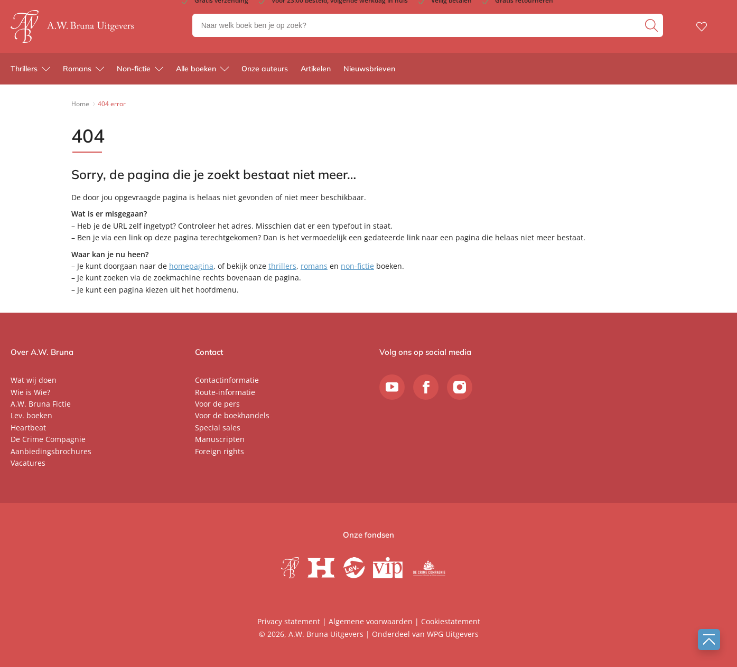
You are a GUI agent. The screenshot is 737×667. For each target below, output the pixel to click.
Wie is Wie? (30, 392)
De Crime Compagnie (48, 439)
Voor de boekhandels (232, 415)
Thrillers (24, 68)
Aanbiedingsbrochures (51, 451)
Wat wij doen (34, 380)
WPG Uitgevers (453, 634)
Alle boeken (196, 68)
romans (314, 266)
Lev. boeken (31, 415)
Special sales (217, 427)
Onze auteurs (264, 68)
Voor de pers (217, 404)
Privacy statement (288, 621)
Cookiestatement (450, 621)
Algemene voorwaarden (371, 621)
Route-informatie (225, 392)
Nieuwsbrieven (369, 68)
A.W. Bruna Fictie (41, 404)
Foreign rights (219, 451)
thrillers (282, 266)
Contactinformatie (227, 380)
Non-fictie (134, 68)
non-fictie (357, 266)
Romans (77, 68)
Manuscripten (220, 439)
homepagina (191, 266)
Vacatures (28, 463)
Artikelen (316, 68)
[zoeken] (652, 25)
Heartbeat (28, 427)
